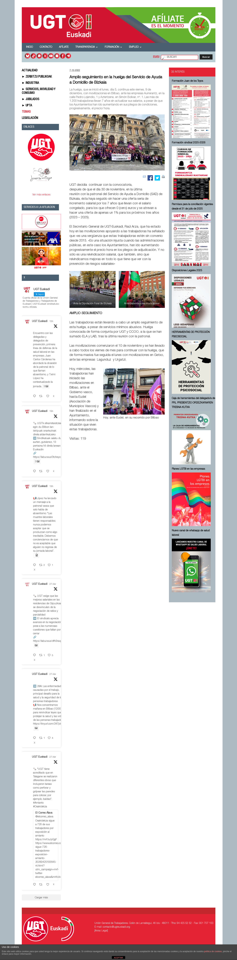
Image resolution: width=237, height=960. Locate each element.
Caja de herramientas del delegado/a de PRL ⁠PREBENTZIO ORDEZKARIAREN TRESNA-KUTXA (193, 403)
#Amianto (38, 803)
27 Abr (52, 584)
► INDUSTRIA (30, 83)
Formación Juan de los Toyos (187, 81)
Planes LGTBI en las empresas (188, 469)
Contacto (46, 47)
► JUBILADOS (30, 99)
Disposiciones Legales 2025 (187, 270)
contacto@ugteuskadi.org (116, 927)
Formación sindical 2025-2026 (188, 143)
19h (51, 411)
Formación (113, 47)
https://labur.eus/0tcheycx (47, 457)
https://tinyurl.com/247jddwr (49, 724)
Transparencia (86, 47)
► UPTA (27, 105)
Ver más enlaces (41, 194)
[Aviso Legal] (101, 931)
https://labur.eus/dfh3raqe (47, 641)
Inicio (29, 47)
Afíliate (64, 47)
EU (158, 57)
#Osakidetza (40, 806)
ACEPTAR (118, 958)
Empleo (135, 47)
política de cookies (213, 951)
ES (154, 57)
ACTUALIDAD (30, 70)
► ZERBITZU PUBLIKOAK (37, 76)
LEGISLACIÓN (30, 118)
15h (51, 321)
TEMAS (26, 112)
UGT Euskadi (39, 321)
